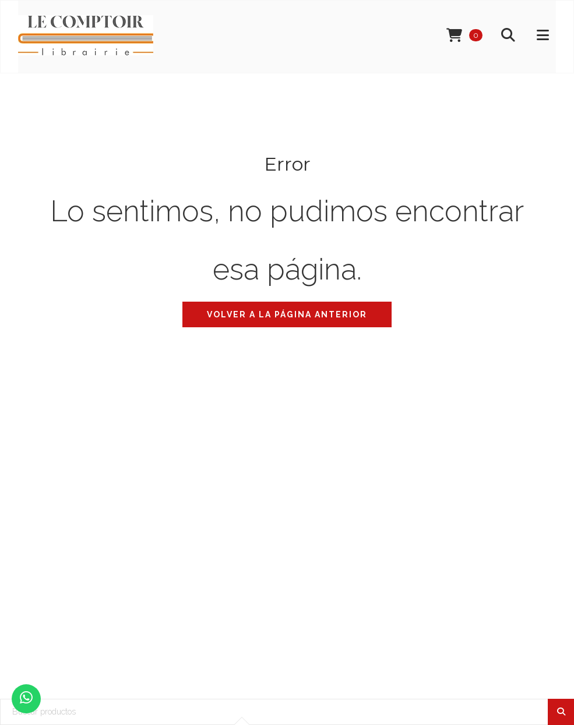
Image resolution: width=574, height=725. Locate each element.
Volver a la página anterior (287, 314)
